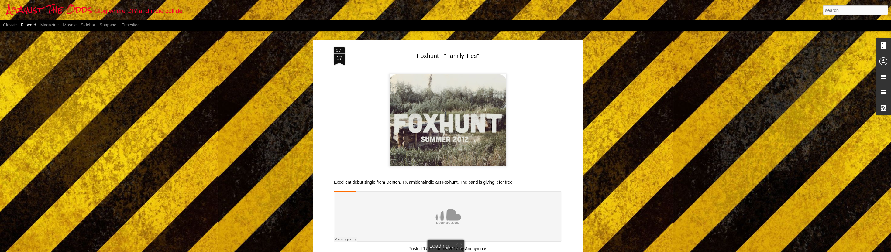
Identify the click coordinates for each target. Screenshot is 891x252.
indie (473, 244)
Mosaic (69, 24)
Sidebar (88, 24)
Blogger (475, 248)
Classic (10, 24)
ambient (420, 244)
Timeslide (131, 24)
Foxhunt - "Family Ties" (448, 43)
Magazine (49, 24)
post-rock (488, 244)
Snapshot (109, 24)
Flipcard (28, 24)
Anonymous (476, 236)
